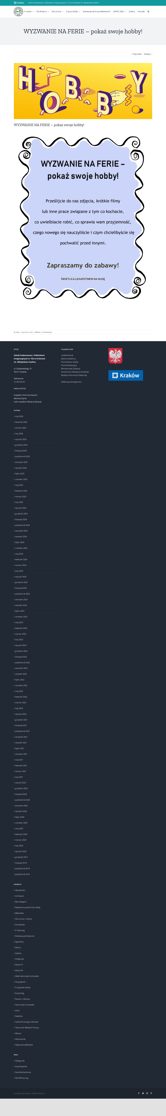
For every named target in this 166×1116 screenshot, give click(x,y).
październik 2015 (22, 874)
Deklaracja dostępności (71, 382)
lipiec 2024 (19, 542)
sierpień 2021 (21, 742)
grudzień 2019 (21, 857)
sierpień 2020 (21, 811)
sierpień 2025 (21, 468)
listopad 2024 (21, 519)
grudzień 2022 (21, 651)
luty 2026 (19, 433)
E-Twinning (20, 930)
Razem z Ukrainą (22, 999)
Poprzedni (137, 54)
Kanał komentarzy (23, 1072)
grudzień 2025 (21, 445)
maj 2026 (19, 416)
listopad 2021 (21, 725)
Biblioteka (19, 913)
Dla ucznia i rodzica (23, 919)
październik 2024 (22, 525)
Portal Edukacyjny (69, 365)
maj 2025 (19, 485)
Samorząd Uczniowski (24, 1004)
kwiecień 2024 (21, 559)
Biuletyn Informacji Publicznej (74, 375)
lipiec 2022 (19, 679)
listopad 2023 (21, 588)
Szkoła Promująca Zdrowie (26, 1022)
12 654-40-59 (19, 382)
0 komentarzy (47, 332)
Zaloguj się (19, 1060)
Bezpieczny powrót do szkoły (27, 907)
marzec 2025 (20, 496)
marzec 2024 (20, 565)
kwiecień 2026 (21, 422)
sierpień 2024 (21, 536)
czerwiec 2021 (21, 754)
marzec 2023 (20, 634)
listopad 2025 (21, 450)
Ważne (18, 1033)
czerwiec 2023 (21, 616)
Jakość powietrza (68, 358)
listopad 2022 (21, 657)
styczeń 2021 (20, 782)
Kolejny (147, 54)
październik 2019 (22, 868)
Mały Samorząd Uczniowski (27, 976)
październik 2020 (22, 800)
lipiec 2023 (19, 611)
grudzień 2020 (21, 788)
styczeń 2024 (20, 576)
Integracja (19, 959)
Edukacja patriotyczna (24, 936)
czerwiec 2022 (21, 685)
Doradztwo (20, 924)
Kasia (17, 332)
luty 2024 (19, 571)
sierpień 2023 (21, 605)
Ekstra (18, 947)
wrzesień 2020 (21, 805)
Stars (17, 1010)
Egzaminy (19, 941)
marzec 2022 (20, 702)
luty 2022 (19, 708)
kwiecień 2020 (21, 834)
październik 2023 (22, 594)
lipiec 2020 (19, 817)
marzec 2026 (20, 428)
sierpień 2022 (21, 674)
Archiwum (19, 896)
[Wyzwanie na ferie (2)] (83, 91)
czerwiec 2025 (21, 479)
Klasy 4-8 (19, 970)
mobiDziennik (67, 355)
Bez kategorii (20, 901)
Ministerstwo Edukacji (70, 368)
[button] (148, 11)
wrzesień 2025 (21, 462)
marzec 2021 (20, 771)
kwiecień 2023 (21, 628)
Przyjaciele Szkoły (22, 987)
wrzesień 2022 (21, 668)
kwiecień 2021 (21, 765)
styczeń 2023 (20, 645)
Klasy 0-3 (19, 964)
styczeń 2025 (20, 508)
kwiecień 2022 (21, 697)
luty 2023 (19, 639)
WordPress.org (21, 1078)
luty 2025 (19, 502)
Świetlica (37, 332)
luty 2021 (19, 777)
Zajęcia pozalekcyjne (24, 1044)
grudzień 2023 (21, 582)
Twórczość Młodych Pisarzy (27, 1027)
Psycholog (19, 993)
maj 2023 (19, 622)
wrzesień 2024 (21, 531)
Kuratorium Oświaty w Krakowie (75, 372)
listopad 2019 (21, 863)
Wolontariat (20, 1039)
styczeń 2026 (20, 439)
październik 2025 (22, 456)
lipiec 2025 (19, 473)
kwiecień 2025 (21, 491)
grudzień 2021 (21, 720)
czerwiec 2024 (21, 548)
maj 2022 (19, 691)
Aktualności (20, 890)
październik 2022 (22, 662)
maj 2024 (19, 554)
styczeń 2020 (20, 851)
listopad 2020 (21, 794)
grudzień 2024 (21, 513)
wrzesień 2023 (21, 599)
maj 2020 (19, 828)
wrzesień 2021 (21, 737)
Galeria (18, 953)
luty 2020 (19, 845)
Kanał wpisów (21, 1066)
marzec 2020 (20, 840)
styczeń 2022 (20, 714)
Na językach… (21, 982)
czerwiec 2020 (21, 823)
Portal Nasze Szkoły (69, 362)
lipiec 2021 (19, 748)
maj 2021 (19, 760)
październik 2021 (22, 731)
